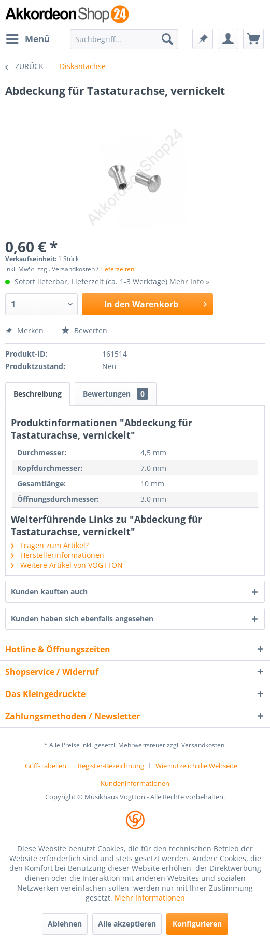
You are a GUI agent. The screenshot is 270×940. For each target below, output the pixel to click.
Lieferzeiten (117, 269)
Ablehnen (65, 924)
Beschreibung (37, 394)
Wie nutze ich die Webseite (196, 765)
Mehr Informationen (150, 898)
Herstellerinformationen (57, 555)
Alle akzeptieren (127, 924)
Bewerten (84, 330)
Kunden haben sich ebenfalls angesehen (82, 618)
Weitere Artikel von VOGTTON (67, 565)
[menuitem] (27, 39)
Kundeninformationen (135, 783)
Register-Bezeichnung (111, 765)
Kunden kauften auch (49, 591)
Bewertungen (115, 394)
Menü (28, 38)
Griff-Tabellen (45, 765)
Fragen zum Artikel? (50, 545)
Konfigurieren (197, 924)
